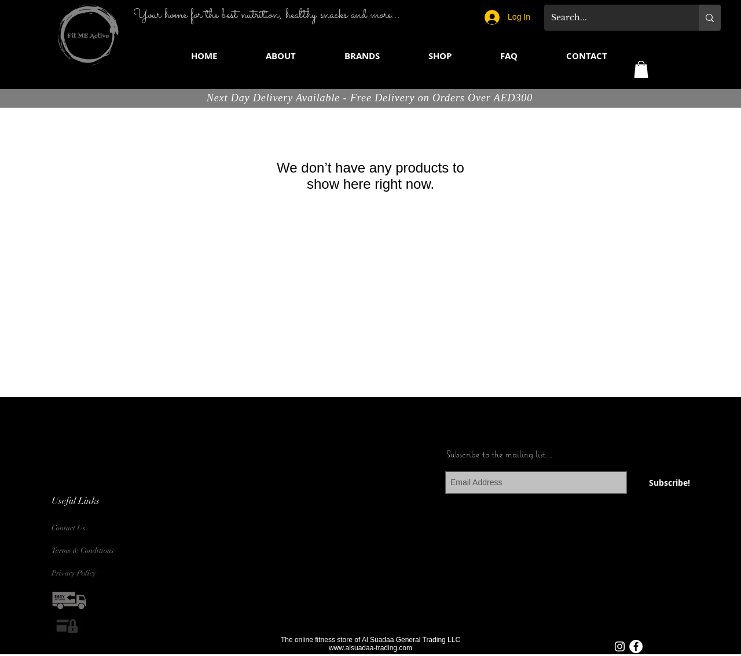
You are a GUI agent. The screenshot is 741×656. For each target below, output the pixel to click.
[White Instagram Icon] (619, 646)
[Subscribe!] (669, 482)
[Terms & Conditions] (86, 551)
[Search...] (612, 18)
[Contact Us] (79, 528)
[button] (362, 56)
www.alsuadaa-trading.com (370, 648)
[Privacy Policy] (79, 573)
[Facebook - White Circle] (636, 646)
